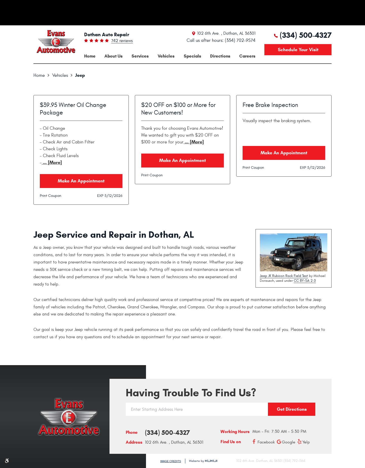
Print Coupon (50, 196)
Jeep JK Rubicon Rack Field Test (284, 276)
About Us (113, 56)
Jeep (80, 75)
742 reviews (122, 41)
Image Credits (170, 461)
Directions (220, 56)
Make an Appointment (81, 181)
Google (288, 442)
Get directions (292, 409)
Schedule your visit (298, 49)
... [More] (52, 162)
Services (140, 56)
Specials (192, 56)
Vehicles (166, 56)
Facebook (266, 442)
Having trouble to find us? (191, 393)
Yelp (306, 442)
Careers (247, 56)
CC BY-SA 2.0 (305, 280)
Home (90, 56)
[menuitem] (90, 56)
